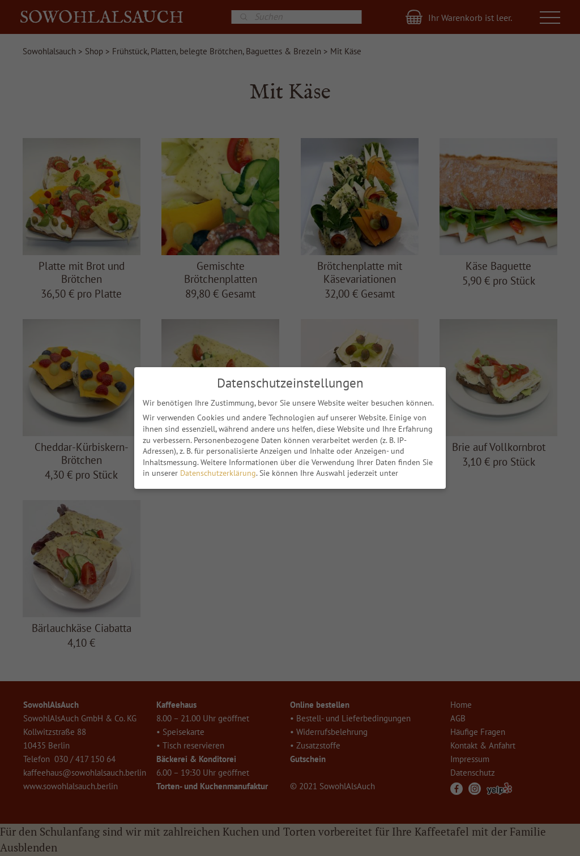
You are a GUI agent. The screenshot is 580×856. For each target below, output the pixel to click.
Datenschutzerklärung (218, 471)
